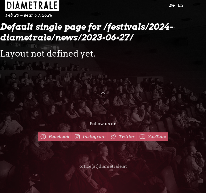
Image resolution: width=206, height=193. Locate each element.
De (172, 5)
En (180, 5)
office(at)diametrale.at (103, 167)
